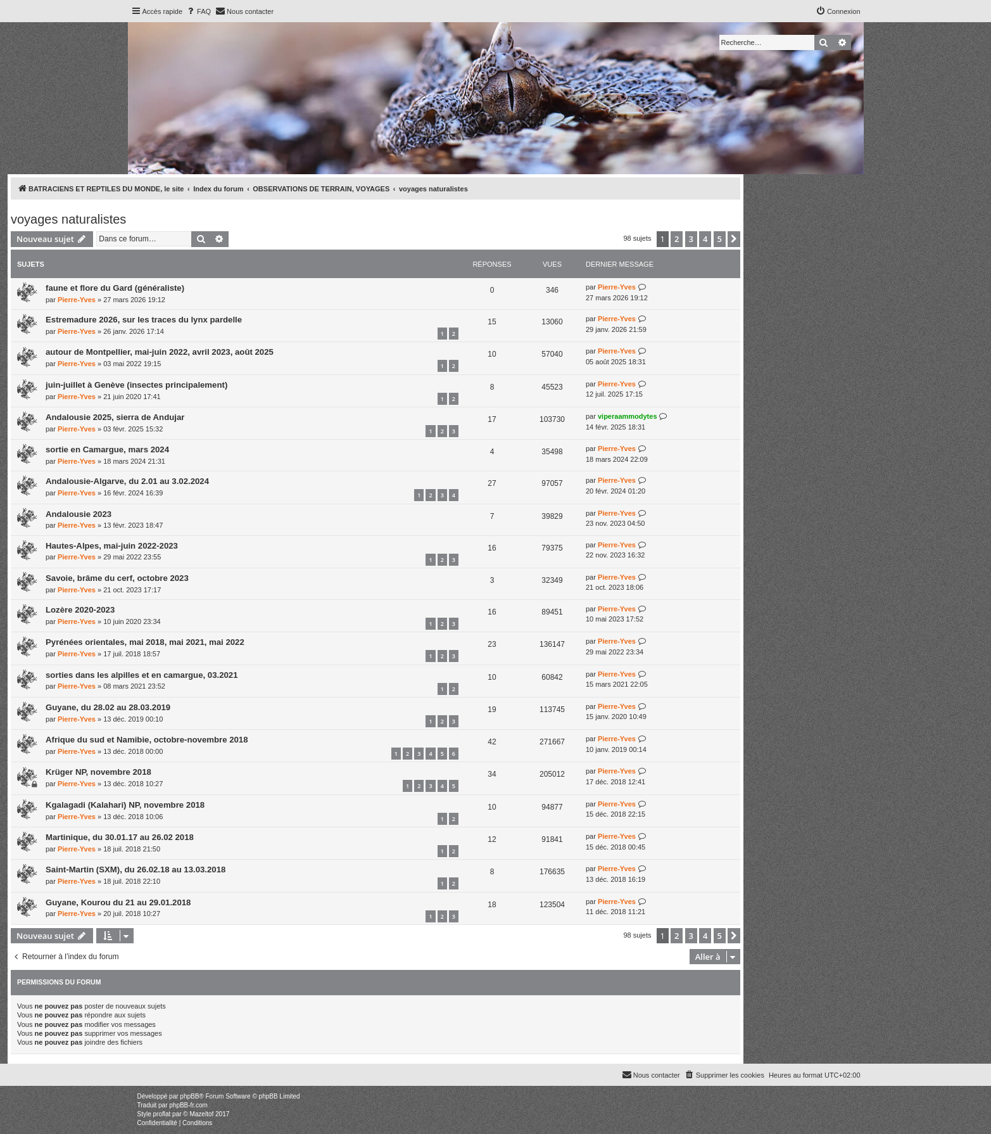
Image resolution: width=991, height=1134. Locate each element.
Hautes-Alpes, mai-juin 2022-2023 (112, 546)
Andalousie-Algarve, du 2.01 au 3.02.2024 (127, 481)
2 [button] (676, 239)
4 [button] (705, 239)
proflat (162, 1114)
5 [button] (719, 239)
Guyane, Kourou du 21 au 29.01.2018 (118, 902)
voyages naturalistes (68, 219)
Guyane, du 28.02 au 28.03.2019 (108, 707)
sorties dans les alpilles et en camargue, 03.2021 (141, 675)
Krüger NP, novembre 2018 (98, 772)
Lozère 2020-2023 (80, 610)
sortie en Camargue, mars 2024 (107, 449)
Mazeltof (201, 1114)
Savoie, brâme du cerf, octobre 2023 (117, 578)
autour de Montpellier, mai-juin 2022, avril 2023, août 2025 (160, 352)
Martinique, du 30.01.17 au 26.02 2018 (120, 837)
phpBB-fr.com (188, 1105)
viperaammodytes (627, 416)
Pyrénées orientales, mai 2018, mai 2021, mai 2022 (145, 642)
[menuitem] (198, 11)
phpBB (189, 1096)
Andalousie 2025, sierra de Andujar (115, 417)
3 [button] (691, 239)
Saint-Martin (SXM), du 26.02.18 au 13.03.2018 (135, 869)
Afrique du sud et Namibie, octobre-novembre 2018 (147, 739)
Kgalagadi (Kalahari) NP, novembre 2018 (125, 805)
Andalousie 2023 (78, 514)
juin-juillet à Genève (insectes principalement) (136, 385)
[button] (734, 238)
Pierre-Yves (77, 299)
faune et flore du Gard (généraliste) (115, 288)
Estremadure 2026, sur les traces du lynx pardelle (144, 319)
